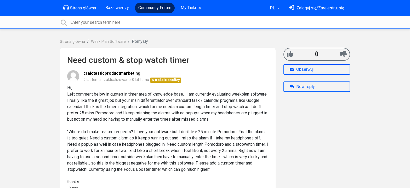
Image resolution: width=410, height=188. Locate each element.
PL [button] (273, 7)
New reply (302, 86)
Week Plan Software (108, 41)
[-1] (343, 54)
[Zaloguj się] (316, 8)
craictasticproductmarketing (111, 73)
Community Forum (154, 7)
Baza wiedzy (117, 7)
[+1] (290, 54)
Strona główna (79, 7)
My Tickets (191, 7)
